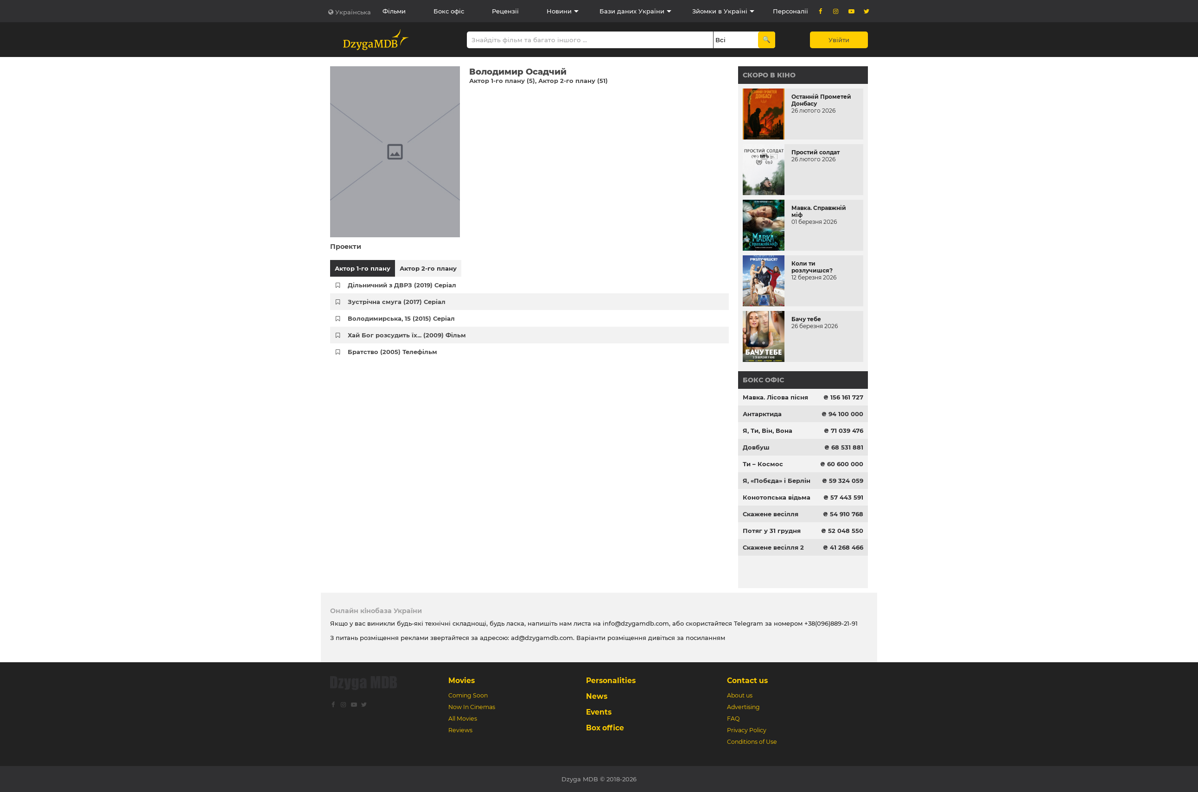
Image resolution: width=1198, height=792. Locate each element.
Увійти (838, 40)
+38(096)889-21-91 (831, 623)
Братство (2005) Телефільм (392, 351)
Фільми (394, 11)
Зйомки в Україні (719, 11)
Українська (353, 12)
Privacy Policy (746, 730)
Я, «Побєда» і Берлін (776, 480)
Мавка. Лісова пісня (775, 397)
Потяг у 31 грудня (772, 530)
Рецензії (505, 11)
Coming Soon (468, 695)
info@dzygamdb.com (635, 623)
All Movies (462, 718)
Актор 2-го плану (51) (573, 80)
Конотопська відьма (776, 497)
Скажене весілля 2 (773, 547)
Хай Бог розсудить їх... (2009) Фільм (407, 335)
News (596, 696)
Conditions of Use (752, 741)
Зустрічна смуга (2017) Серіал (397, 301)
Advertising (743, 706)
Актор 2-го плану (428, 268)
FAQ (733, 718)
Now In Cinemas (471, 706)
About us (739, 695)
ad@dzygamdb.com (542, 637)
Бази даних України (631, 11)
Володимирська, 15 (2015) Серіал (401, 318)
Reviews (460, 730)
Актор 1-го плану (362, 268)
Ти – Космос (763, 464)
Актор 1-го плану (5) (502, 80)
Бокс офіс (448, 11)
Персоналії (790, 11)
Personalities (611, 680)
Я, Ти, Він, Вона (767, 430)
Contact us (747, 680)
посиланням (705, 637)
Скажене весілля (770, 514)
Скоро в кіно (769, 75)
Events (599, 712)
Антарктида (762, 414)
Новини (559, 11)
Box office (605, 727)
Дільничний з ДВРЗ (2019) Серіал (402, 285)
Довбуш (756, 447)
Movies (461, 680)
